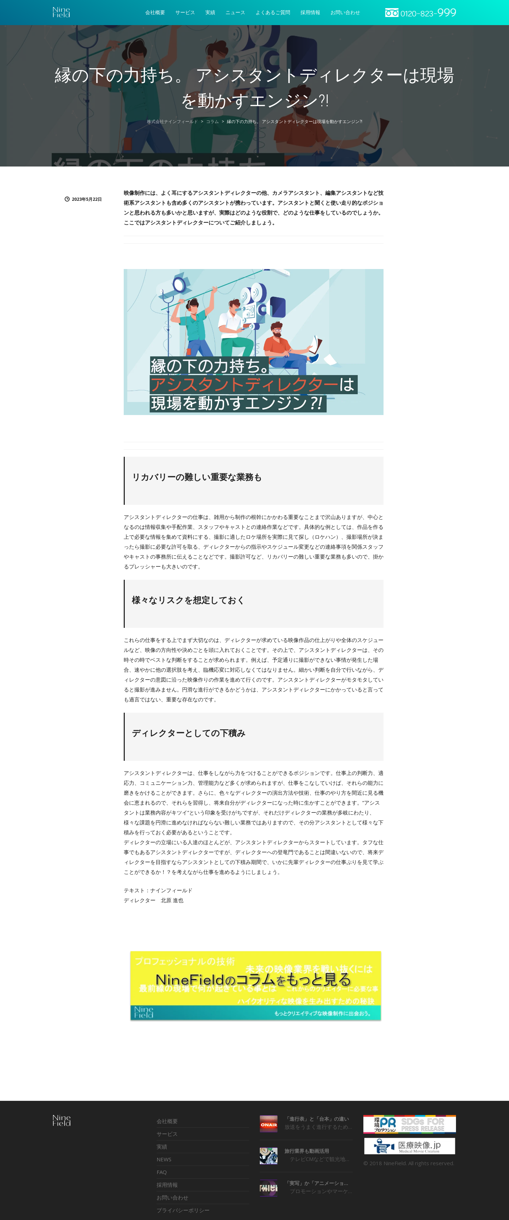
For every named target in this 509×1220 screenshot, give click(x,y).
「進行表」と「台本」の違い (317, 1118)
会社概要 (167, 1121)
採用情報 (167, 1184)
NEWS (164, 1159)
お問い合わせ (172, 1197)
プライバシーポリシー (183, 1210)
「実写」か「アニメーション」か (319, 1183)
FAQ (162, 1171)
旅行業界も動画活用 (307, 1151)
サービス (167, 1133)
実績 (162, 1146)
